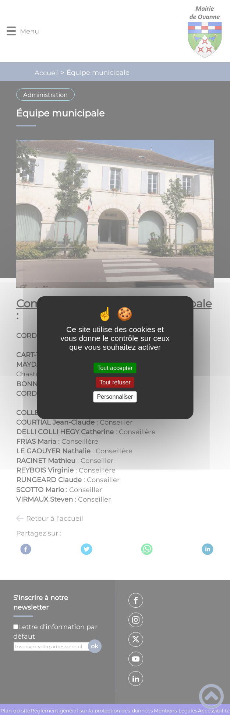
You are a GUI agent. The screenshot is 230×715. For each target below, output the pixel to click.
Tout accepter (114, 368)
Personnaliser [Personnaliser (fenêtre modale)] (115, 397)
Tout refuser (114, 382)
